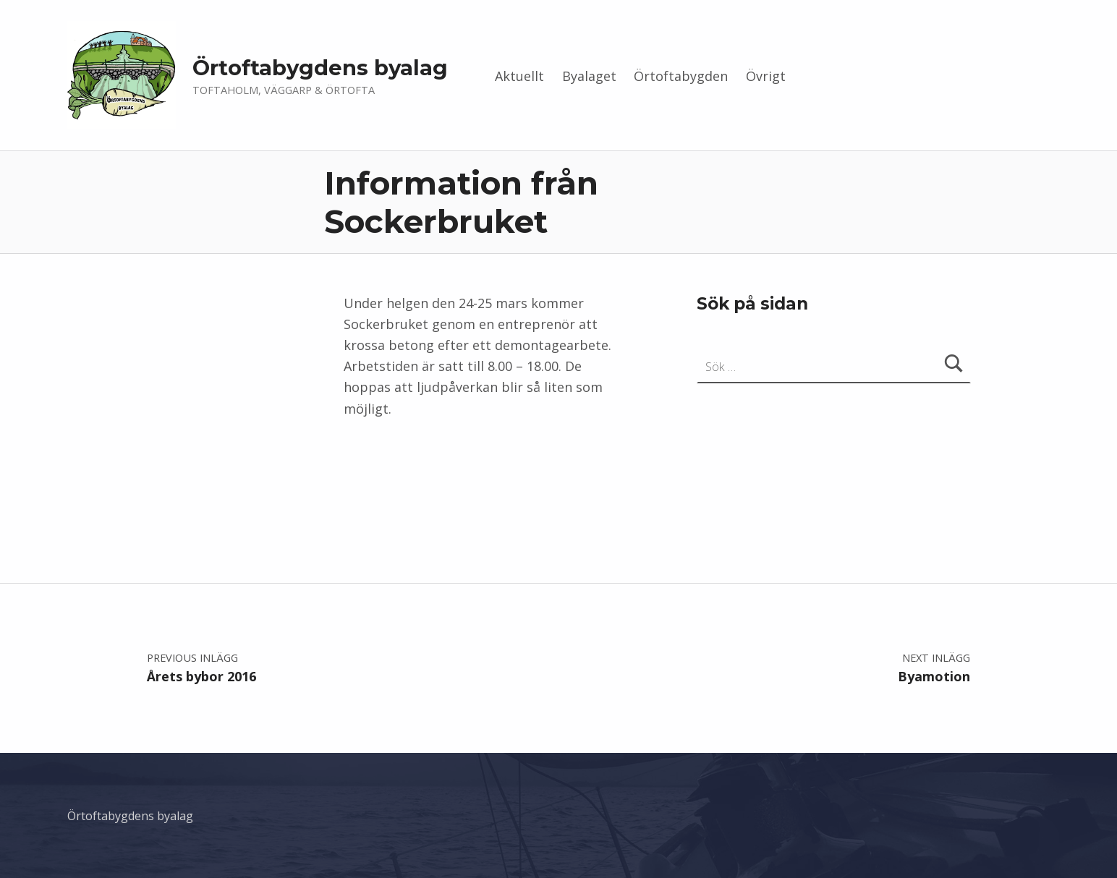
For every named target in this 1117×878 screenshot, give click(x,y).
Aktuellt (519, 76)
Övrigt (766, 76)
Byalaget (589, 76)
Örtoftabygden (681, 76)
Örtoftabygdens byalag (320, 67)
